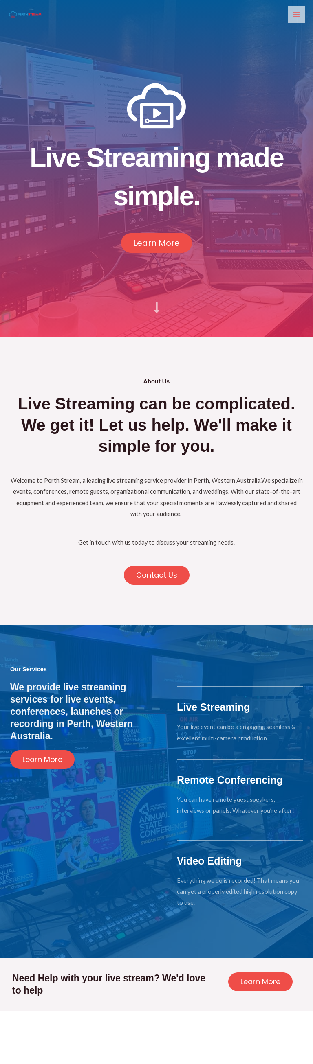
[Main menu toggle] (296, 14)
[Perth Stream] (24, 14)
